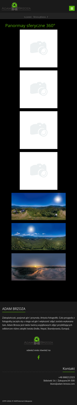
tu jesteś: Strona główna (35, 17)
